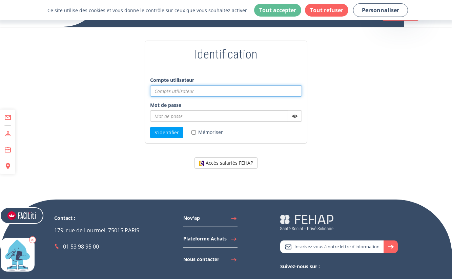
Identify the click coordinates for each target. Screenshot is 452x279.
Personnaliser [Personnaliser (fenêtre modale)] (380, 10)
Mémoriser (207, 132)
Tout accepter (277, 10)
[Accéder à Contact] (7, 118)
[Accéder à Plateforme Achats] (210, 240)
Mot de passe (165, 105)
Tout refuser (326, 10)
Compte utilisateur (172, 80)
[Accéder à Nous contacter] (210, 261)
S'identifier (167, 132)
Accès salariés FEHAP (226, 163)
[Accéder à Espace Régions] (7, 166)
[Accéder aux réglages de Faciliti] (21, 215)
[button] (32, 239)
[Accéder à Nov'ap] (210, 220)
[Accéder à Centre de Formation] (7, 150)
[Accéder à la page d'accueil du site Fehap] (306, 222)
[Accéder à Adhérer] (7, 134)
